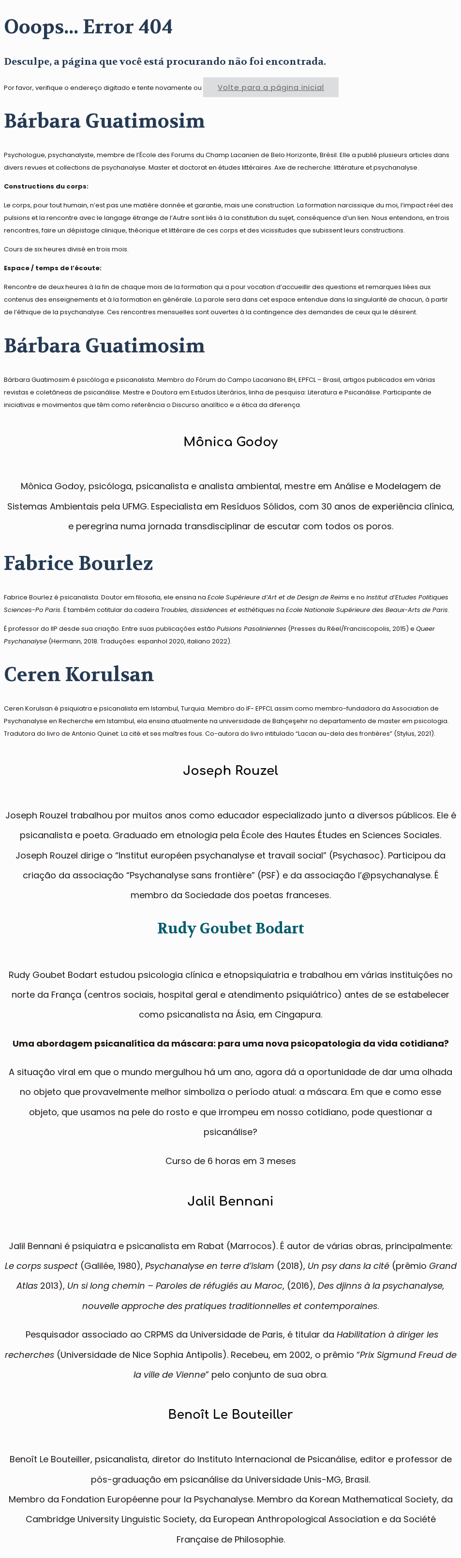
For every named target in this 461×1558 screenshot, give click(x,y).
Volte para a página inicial (271, 87)
